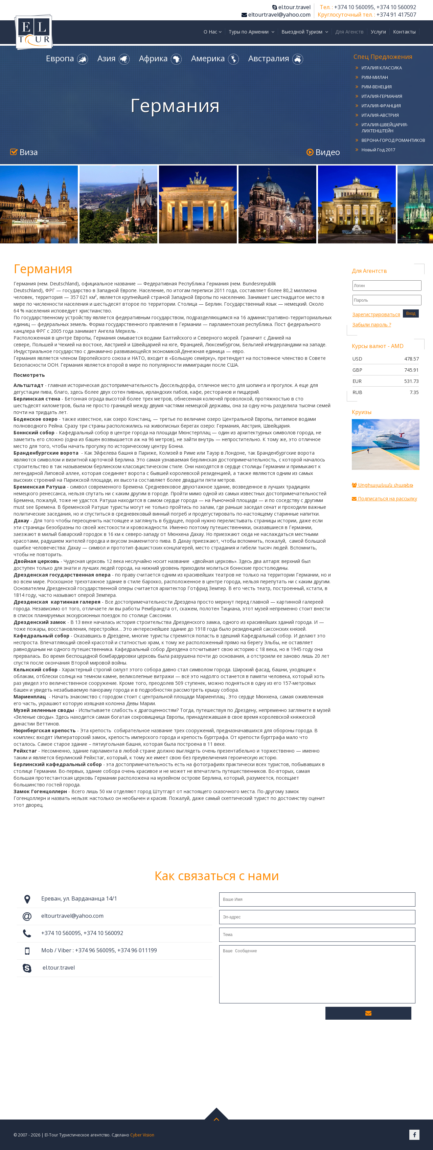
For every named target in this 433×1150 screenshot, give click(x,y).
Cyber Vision (142, 1135)
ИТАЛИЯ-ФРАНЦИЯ (381, 106)
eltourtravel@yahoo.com (276, 14)
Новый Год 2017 (378, 150)
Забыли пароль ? (371, 324)
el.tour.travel (291, 7)
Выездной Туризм (304, 31)
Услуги (378, 31)
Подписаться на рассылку (384, 498)
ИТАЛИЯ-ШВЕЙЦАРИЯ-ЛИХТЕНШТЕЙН (385, 128)
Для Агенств (349, 31)
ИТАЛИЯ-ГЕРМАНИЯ (382, 96)
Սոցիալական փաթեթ (382, 485)
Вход (410, 313)
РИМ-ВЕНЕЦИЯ (377, 87)
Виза (24, 151)
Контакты (404, 31)
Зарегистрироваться (376, 314)
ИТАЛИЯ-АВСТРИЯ (380, 115)
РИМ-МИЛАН (375, 77)
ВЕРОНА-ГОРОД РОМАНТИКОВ (393, 140)
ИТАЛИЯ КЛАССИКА (382, 68)
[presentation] (270, 1018)
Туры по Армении (251, 31)
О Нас (213, 31)
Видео (323, 151)
